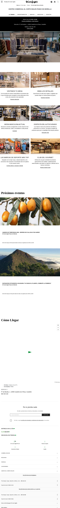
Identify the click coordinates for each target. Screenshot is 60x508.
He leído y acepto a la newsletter (31, 420)
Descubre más (45, 132)
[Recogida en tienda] (9, 435)
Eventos (48, 14)
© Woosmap (57, 382)
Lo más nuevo (30, 52)
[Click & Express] (8, 428)
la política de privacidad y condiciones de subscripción (32, 420)
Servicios (40, 14)
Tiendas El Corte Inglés (9, 1)
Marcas (32, 14)
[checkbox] (11, 420)
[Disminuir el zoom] (58, 327)
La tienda (12, 14)
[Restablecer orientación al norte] (58, 330)
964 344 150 (32, 26)
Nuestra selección (14, 99)
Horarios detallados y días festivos (30, 21)
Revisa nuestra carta (45, 167)
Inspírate (15, 131)
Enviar (46, 414)
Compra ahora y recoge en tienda (15, 165)
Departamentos (22, 14)
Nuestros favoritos (45, 97)
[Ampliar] (58, 325)
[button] (2, 1)
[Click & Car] (5, 432)
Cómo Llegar (30, 28)
